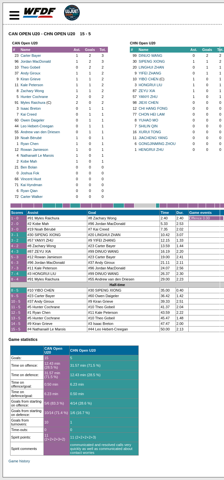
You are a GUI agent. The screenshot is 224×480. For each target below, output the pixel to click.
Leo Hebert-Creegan (37, 126)
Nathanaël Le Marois (37, 155)
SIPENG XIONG (152, 61)
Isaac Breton (31, 108)
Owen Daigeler (32, 120)
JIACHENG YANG (153, 138)
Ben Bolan (29, 167)
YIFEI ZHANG (150, 73)
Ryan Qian (29, 191)
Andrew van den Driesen (40, 132)
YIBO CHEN (149, 79)
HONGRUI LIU (150, 85)
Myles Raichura (33, 102)
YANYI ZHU (148, 97)
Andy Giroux (31, 73)
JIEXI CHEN (149, 102)
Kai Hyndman (31, 185)
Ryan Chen (30, 144)
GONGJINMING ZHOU (157, 144)
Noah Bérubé (31, 138)
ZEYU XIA (147, 91)
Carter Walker (32, 197)
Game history (19, 461)
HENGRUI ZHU (151, 150)
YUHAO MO (148, 120)
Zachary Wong (32, 91)
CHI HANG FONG (153, 108)
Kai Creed (29, 114)
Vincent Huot (31, 179)
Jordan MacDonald (36, 61)
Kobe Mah (29, 161)
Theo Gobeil (30, 67)
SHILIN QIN (148, 126)
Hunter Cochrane (34, 97)
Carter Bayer (31, 55)
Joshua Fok (30, 173)
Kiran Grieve (31, 79)
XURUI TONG (150, 132)
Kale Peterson (32, 85)
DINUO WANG (150, 55)
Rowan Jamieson (34, 150)
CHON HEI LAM (151, 114)
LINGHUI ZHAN (151, 67)
